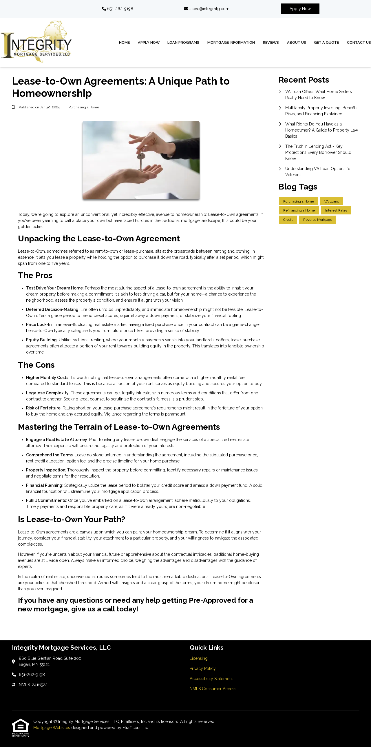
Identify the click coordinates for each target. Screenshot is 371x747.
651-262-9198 (117, 8)
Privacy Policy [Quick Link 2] (203, 668)
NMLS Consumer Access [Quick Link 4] (213, 688)
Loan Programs (183, 42)
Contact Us (359, 42)
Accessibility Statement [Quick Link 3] (211, 678)
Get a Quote (326, 42)
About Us (296, 42)
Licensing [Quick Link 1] (199, 658)
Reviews (271, 42)
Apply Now (300, 8)
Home (124, 42)
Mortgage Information (231, 42)
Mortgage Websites (52, 727)
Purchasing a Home (84, 107)
